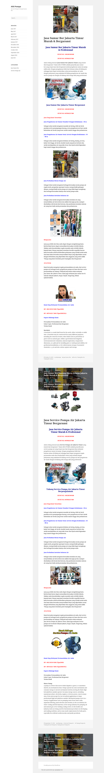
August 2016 (14, 55)
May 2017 (13, 31)
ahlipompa (58, 357)
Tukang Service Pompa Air (50, 725)
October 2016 (14, 50)
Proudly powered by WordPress (52, 765)
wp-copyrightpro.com (58, 769)
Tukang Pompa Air (80, 723)
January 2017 (14, 42)
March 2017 (14, 36)
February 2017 (14, 39)
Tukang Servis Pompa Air (63, 725)
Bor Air (74, 357)
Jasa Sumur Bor (15, 68)
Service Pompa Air (15, 70)
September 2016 (15, 52)
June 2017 (13, 29)
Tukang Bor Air (80, 357)
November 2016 (15, 47)
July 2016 (13, 58)
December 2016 (15, 44)
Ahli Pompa (16, 6)
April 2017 (13, 34)
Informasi (47, 244)
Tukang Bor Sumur (48, 359)
